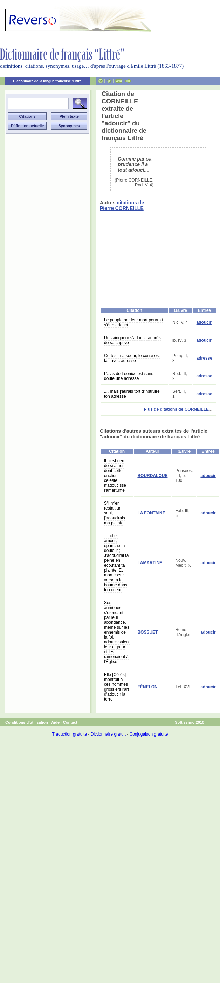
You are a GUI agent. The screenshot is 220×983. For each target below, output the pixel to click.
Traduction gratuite (69, 734)
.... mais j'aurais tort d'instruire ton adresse (132, 394)
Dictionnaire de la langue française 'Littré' (47, 81)
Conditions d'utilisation (26, 722)
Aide (55, 722)
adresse (204, 358)
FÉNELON (147, 686)
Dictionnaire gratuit (108, 734)
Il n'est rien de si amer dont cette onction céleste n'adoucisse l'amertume (115, 475)
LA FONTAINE (151, 513)
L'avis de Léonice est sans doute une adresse (128, 376)
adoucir (204, 322)
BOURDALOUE (152, 475)
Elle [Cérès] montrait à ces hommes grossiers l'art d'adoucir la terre (116, 687)
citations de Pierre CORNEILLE (122, 205)
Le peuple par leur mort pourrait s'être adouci (133, 322)
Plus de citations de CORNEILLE (176, 409)
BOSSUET (147, 632)
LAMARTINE (149, 562)
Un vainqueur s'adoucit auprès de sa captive (132, 340)
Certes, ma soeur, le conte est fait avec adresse (132, 358)
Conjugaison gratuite (148, 734)
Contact (70, 722)
